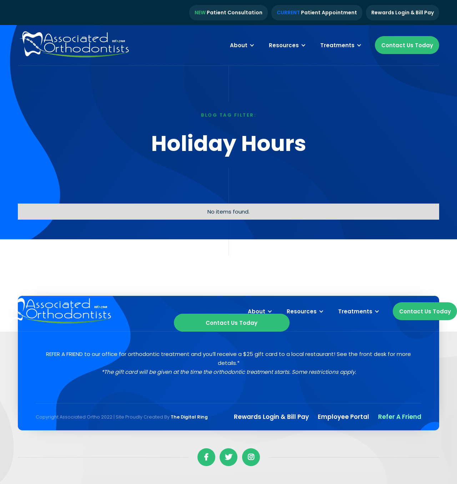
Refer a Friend (399, 416)
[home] (75, 45)
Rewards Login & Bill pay (271, 416)
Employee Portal (343, 416)
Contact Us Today (407, 45)
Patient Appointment (317, 12)
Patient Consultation (228, 12)
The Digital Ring (189, 417)
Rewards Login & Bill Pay (402, 12)
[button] (242, 45)
